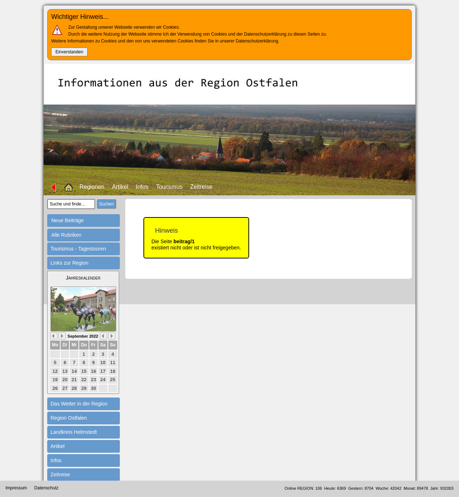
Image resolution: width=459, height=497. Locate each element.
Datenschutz (46, 487)
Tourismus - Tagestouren (78, 249)
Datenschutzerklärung (257, 41)
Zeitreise (201, 187)
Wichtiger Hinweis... (80, 16)
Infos (142, 187)
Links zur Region (69, 263)
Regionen (92, 187)
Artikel (120, 187)
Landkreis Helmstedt (73, 432)
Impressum (16, 487)
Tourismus (169, 187)
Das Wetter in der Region (78, 404)
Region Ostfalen (68, 418)
